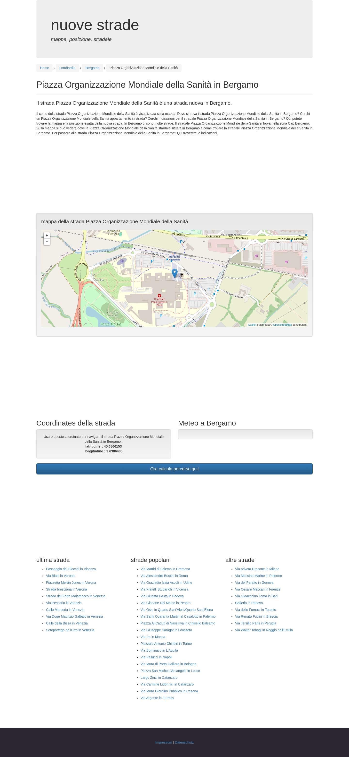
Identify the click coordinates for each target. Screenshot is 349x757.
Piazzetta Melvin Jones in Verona (71, 582)
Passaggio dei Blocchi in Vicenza (71, 569)
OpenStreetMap (282, 324)
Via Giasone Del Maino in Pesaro (165, 603)
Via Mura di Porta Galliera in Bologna (168, 664)
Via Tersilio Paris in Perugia (255, 623)
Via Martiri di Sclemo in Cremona (165, 569)
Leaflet (252, 324)
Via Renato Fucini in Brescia (256, 616)
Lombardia (67, 68)
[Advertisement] (174, 174)
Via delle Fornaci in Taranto (255, 610)
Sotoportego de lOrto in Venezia (70, 630)
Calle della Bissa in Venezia (67, 623)
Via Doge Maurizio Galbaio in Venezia (74, 616)
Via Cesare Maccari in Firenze (257, 589)
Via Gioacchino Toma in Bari (256, 596)
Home (44, 68)
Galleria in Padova (249, 603)
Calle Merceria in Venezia (65, 610)
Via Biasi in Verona (60, 576)
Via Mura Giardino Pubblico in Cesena (169, 691)
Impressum (163, 742)
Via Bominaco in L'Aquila (159, 650)
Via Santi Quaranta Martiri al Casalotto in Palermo (178, 616)
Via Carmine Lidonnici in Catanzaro (167, 684)
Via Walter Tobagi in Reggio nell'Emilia (264, 630)
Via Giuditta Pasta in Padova (162, 596)
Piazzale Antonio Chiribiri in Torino (166, 644)
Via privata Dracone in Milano (257, 569)
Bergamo (92, 68)
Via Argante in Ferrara (157, 698)
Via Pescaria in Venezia (64, 603)
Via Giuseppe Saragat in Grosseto (166, 630)
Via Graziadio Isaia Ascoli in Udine (166, 582)
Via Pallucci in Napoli (156, 657)
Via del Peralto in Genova (254, 582)
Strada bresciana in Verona (66, 589)
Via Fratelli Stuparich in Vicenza (164, 589)
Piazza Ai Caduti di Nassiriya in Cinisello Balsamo (178, 623)
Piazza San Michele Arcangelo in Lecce (170, 671)
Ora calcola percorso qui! (174, 468)
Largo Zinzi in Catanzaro (159, 677)
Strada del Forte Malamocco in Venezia (75, 596)
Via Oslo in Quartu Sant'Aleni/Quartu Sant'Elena (177, 610)
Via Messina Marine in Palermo (258, 576)
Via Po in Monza (153, 637)
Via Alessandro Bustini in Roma (164, 576)
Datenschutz (184, 742)
